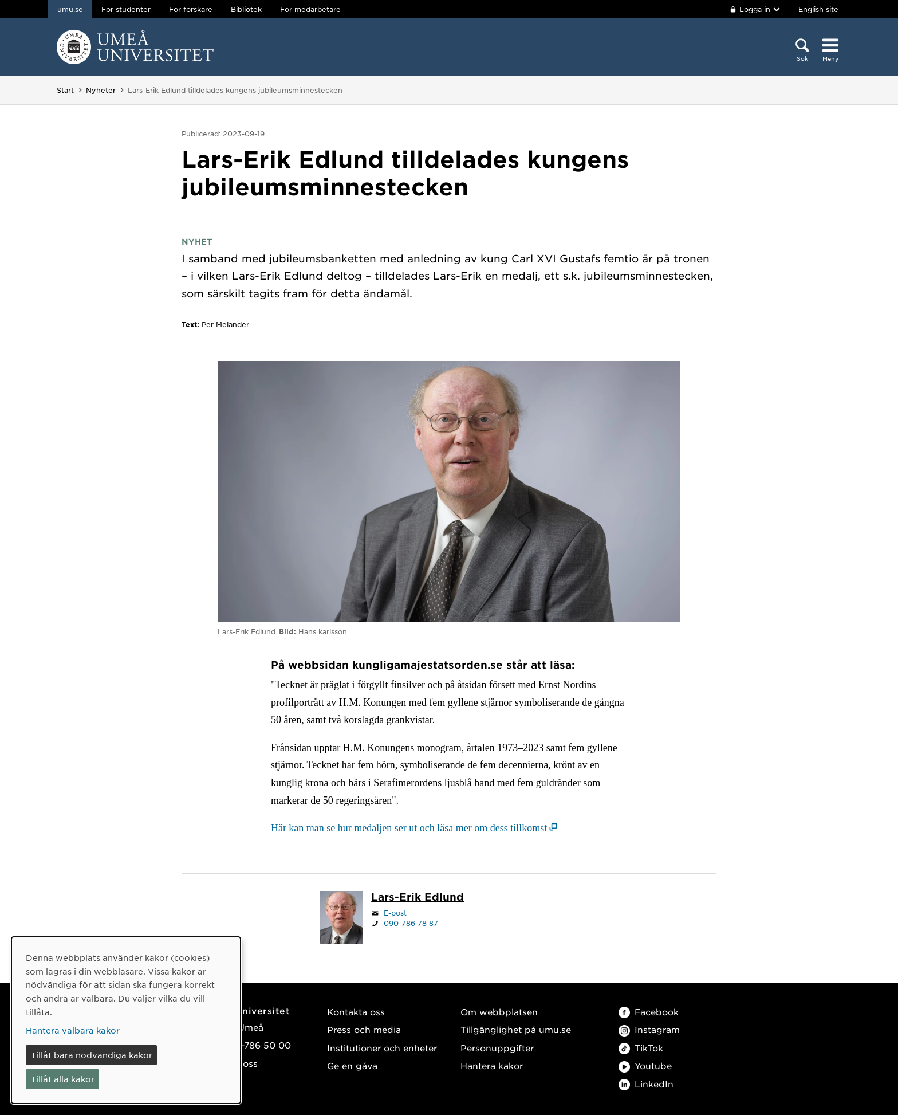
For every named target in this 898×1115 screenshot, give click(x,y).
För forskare (190, 9)
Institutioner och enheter (382, 1047)
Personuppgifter (497, 1047)
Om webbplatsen (499, 1011)
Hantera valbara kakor (73, 1030)
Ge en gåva (352, 1065)
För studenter (126, 9)
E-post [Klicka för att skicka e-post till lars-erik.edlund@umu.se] (395, 912)
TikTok (641, 1047)
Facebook (649, 1011)
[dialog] (126, 1020)
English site (818, 9)
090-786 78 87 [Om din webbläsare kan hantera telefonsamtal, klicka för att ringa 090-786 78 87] (411, 923)
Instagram (649, 1029)
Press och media (364, 1029)
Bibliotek (246, 9)
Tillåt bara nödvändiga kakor (91, 1055)
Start (65, 90)
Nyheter (101, 90)
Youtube (645, 1065)
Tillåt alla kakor (62, 1079)
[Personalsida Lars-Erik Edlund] (417, 897)
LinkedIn (646, 1083)
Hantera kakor (491, 1065)
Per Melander (225, 324)
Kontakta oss (356, 1011)
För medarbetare (310, 9)
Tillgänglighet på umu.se (515, 1029)
